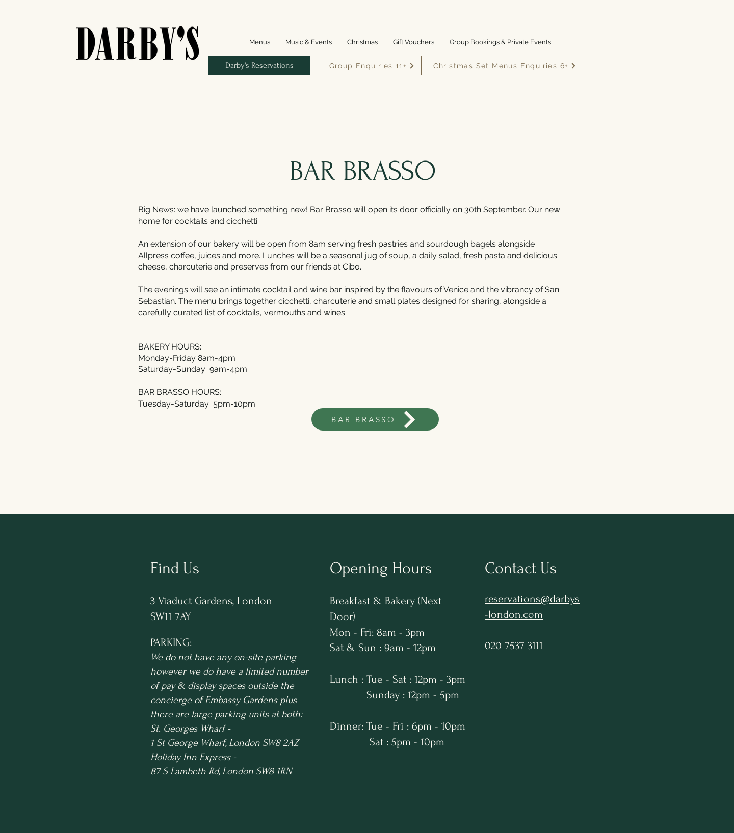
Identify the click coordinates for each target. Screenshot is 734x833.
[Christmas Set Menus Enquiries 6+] (505, 65)
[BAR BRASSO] (375, 419)
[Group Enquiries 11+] (372, 65)
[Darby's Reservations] (259, 65)
